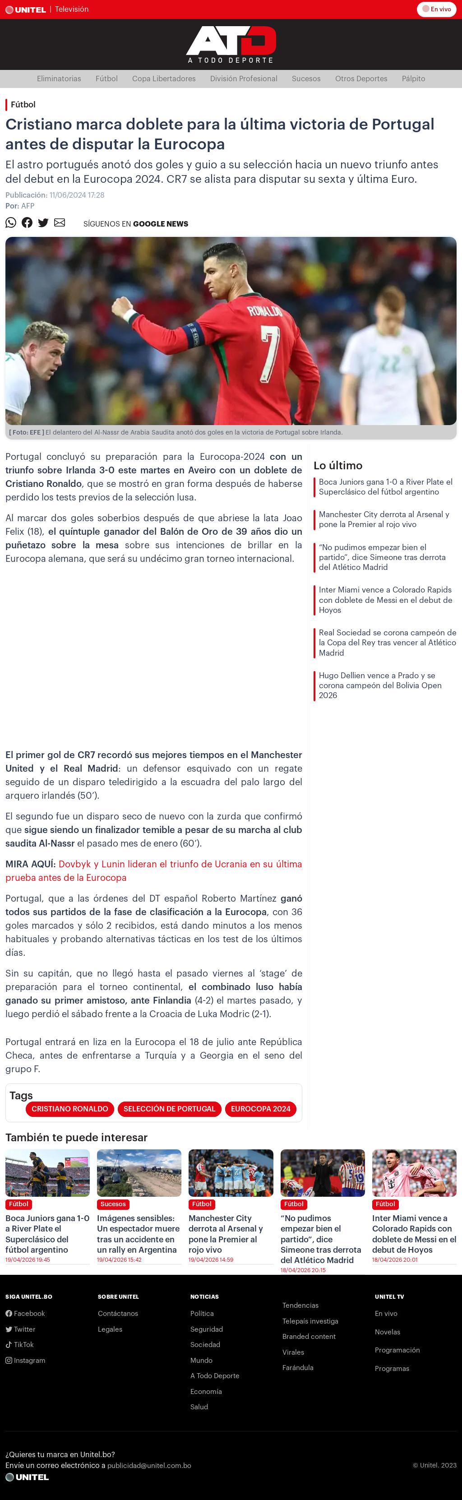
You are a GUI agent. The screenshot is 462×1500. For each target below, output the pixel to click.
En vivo (438, 9)
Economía (206, 1392)
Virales (293, 1352)
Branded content (309, 1336)
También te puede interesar (76, 1137)
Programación (397, 1350)
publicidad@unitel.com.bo (149, 1466)
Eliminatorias (59, 79)
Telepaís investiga (310, 1321)
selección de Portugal (170, 1109)
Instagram (25, 1360)
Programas (392, 1369)
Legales (110, 1329)
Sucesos (306, 79)
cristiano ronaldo (70, 1109)
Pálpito (413, 79)
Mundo (201, 1360)
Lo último (338, 465)
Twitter (20, 1329)
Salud (199, 1407)
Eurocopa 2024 (261, 1109)
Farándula (298, 1368)
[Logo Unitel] (231, 44)
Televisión (72, 9)
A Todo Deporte (215, 1376)
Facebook (25, 1313)
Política (202, 1313)
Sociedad (205, 1345)
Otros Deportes (361, 79)
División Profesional (243, 79)
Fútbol (107, 79)
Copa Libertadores (164, 79)
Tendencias (300, 1305)
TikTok (19, 1344)
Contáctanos (118, 1313)
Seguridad (206, 1329)
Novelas (387, 1332)
